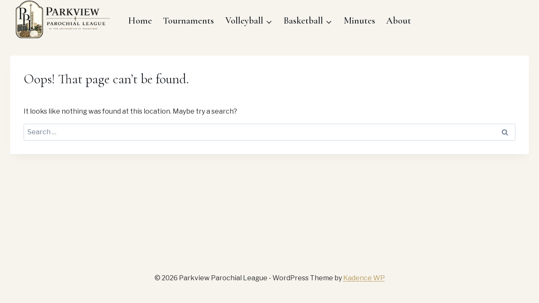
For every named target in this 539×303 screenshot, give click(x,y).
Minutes (359, 20)
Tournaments (188, 20)
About (398, 20)
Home (140, 20)
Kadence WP (364, 278)
